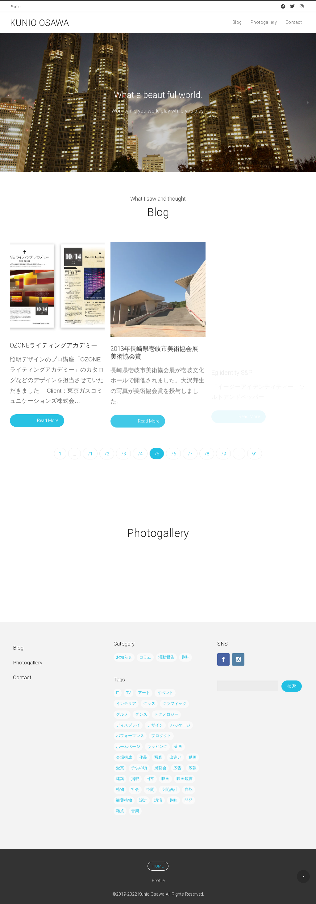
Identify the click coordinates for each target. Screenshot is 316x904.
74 (140, 454)
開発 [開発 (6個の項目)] (189, 800)
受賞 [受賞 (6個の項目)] (120, 767)
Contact (293, 22)
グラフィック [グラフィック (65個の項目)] (174, 703)
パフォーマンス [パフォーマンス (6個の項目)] (130, 735)
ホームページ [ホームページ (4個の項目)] (128, 746)
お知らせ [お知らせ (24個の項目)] (124, 657)
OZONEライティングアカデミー (53, 348)
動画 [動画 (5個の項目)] (193, 757)
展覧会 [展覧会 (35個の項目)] (160, 767)
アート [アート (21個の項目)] (144, 692)
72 (106, 454)
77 (190, 454)
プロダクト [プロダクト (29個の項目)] (161, 735)
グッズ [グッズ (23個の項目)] (149, 703)
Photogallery (264, 22)
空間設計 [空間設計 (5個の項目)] (169, 789)
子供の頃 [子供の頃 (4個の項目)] (139, 767)
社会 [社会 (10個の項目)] (135, 789)
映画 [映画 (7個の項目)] (165, 778)
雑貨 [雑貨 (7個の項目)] (120, 810)
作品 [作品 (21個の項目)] (143, 757)
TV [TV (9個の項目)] (128, 692)
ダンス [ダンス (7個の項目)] (141, 714)
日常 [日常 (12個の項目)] (150, 778)
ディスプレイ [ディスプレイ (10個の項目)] (128, 725)
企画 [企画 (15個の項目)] (178, 746)
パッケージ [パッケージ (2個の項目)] (180, 725)
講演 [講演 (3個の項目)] (158, 800)
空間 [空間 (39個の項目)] (150, 789)
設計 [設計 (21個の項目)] (143, 800)
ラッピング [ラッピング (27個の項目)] (157, 746)
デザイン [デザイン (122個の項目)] (155, 725)
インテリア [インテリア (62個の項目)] (126, 703)
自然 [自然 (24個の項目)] (189, 789)
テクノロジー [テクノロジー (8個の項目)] (166, 714)
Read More (47, 423)
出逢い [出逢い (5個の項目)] (175, 757)
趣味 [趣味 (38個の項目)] (185, 657)
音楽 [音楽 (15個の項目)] (135, 810)
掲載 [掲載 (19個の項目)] (135, 778)
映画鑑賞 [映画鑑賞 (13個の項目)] (185, 778)
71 (90, 454)
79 (223, 454)
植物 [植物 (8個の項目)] (120, 789)
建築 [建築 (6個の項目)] (120, 778)
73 (123, 454)
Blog (237, 22)
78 (206, 454)
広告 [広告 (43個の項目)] (177, 767)
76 (173, 454)
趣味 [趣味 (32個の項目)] (173, 800)
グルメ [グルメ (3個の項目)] (122, 714)
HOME (158, 866)
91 (254, 454)
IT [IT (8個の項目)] (117, 692)
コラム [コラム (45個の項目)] (145, 657)
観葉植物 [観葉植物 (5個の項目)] (124, 800)
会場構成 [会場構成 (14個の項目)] (124, 757)
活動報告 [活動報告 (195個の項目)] (166, 657)
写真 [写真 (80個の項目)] (158, 757)
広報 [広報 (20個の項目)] (193, 767)
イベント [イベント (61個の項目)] (165, 692)
